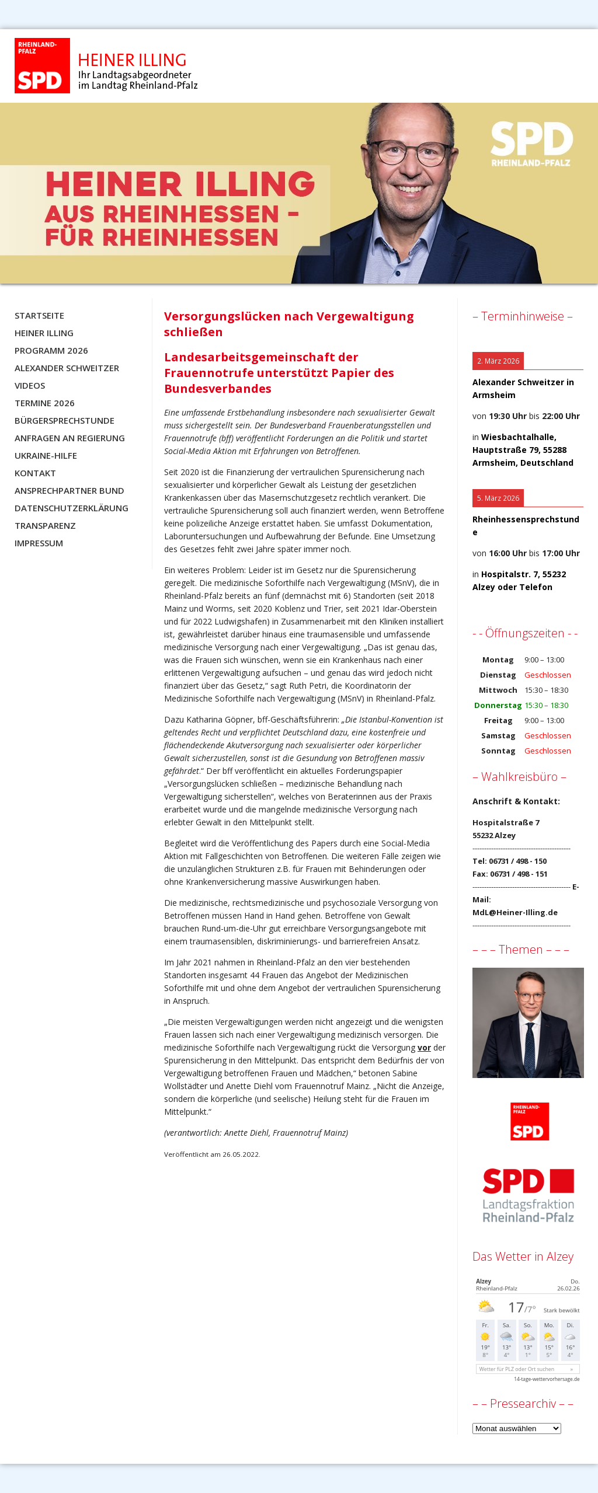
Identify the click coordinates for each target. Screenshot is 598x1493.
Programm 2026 (51, 350)
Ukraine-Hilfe (46, 455)
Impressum (39, 543)
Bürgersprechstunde (64, 420)
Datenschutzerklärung (71, 508)
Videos (30, 385)
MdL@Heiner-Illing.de (515, 912)
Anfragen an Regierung (70, 438)
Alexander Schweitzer (67, 368)
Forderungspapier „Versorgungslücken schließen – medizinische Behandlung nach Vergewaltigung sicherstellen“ (283, 783)
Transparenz (45, 525)
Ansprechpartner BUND (69, 490)
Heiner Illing (44, 333)
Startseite (39, 315)
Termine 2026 (45, 403)
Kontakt (35, 473)
